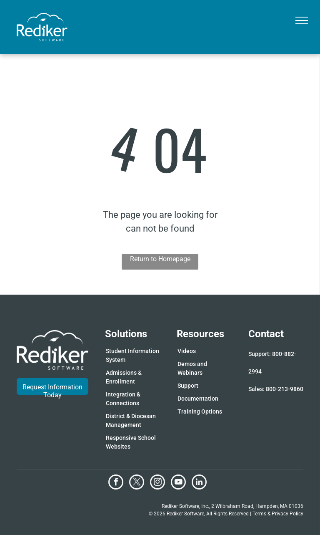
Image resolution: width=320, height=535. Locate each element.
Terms (259, 514)
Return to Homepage (160, 259)
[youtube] (178, 483)
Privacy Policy (287, 514)
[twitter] (136, 483)
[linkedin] (199, 483)
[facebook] (115, 483)
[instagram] (157, 483)
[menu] (301, 20)
